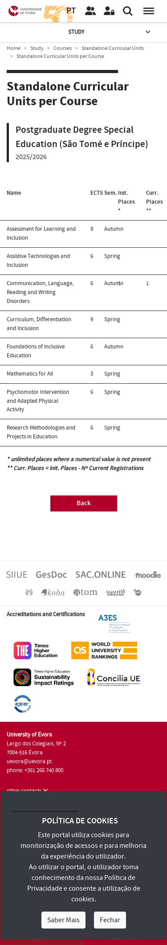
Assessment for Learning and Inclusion (41, 233)
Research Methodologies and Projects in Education (41, 432)
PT (71, 10)
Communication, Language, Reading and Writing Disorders (40, 292)
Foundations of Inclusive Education (36, 351)
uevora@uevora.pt (29, 761)
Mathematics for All (30, 374)
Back (84, 503)
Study (110, 32)
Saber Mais (63, 920)
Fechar (110, 920)
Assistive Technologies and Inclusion (38, 260)
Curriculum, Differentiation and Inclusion (39, 323)
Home (13, 48)
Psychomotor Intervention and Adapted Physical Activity (38, 401)
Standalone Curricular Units (112, 48)
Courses (62, 48)
